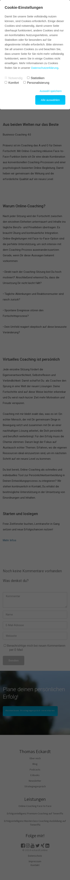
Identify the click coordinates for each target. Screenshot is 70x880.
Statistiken (36, 78)
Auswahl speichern (51, 91)
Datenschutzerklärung (44, 67)
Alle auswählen (50, 100)
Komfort (12, 82)
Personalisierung (36, 82)
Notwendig (14, 78)
